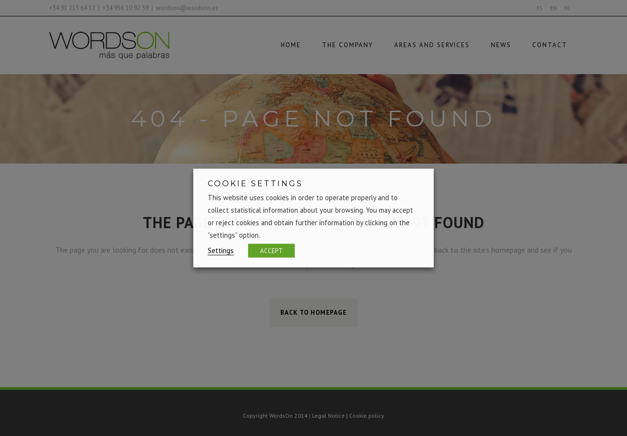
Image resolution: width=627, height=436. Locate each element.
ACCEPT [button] (271, 251)
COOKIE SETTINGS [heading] (255, 183)
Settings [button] (221, 250)
